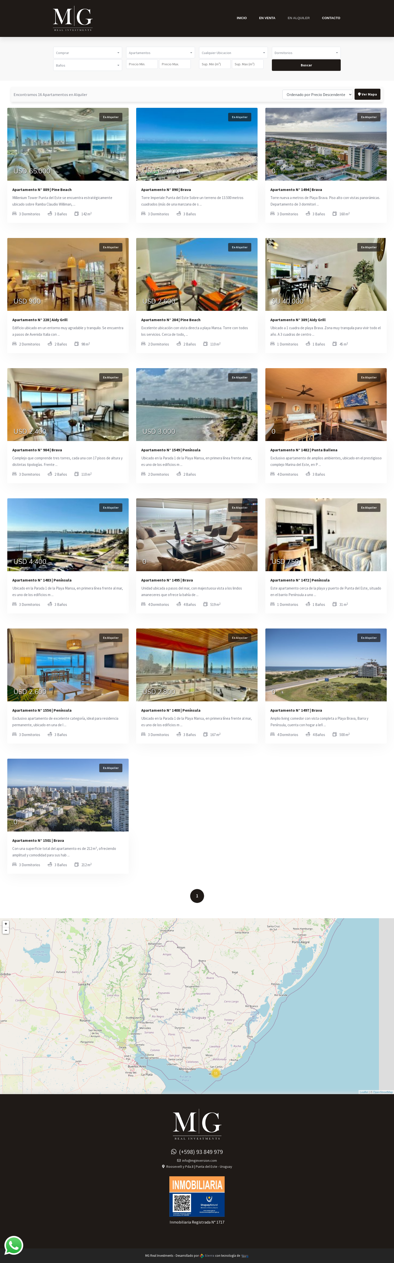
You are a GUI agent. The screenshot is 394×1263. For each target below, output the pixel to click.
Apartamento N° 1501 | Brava (38, 840)
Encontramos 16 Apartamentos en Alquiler (50, 94)
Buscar (306, 65)
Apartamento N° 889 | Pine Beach (42, 189)
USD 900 (27, 302)
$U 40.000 (288, 302)
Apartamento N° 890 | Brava (166, 189)
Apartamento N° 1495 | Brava (167, 579)
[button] (87, 52)
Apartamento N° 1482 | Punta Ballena (303, 449)
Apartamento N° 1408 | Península (171, 710)
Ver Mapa (367, 94)
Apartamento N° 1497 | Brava (296, 710)
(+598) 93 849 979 (197, 1152)
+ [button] (6, 924)
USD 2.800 (158, 692)
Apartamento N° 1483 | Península (42, 579)
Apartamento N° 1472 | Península (300, 579)
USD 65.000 (32, 172)
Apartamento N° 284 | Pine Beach (171, 319)
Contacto (331, 18)
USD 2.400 (30, 432)
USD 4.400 (30, 562)
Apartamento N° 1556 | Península (42, 710)
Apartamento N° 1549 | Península (171, 449)
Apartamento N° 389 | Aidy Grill (298, 319)
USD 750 (285, 562)
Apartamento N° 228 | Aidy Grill (40, 319)
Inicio (242, 18)
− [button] (6, 931)
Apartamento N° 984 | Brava (37, 449)
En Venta (267, 18)
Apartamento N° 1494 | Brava (296, 189)
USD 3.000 (158, 432)
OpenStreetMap (383, 1092)
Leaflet (364, 1092)
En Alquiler (299, 18)
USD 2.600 (158, 302)
